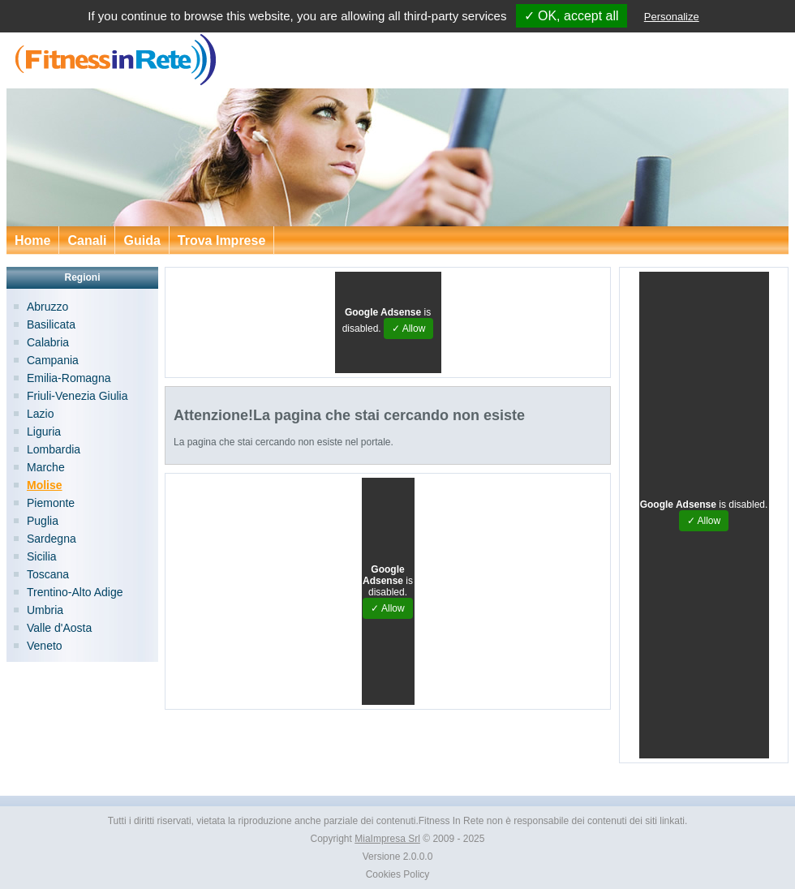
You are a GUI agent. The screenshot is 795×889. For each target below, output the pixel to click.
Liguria (44, 431)
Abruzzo (47, 306)
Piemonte (51, 502)
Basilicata (51, 324)
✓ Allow (408, 328)
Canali (86, 240)
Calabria (48, 342)
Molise (44, 485)
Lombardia (53, 449)
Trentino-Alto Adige (75, 592)
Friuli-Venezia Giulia (77, 395)
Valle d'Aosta (59, 627)
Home (32, 240)
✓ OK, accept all (571, 16)
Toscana (48, 574)
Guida (141, 240)
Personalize (671, 17)
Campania (53, 360)
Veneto (44, 645)
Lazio (40, 413)
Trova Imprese (222, 240)
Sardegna (51, 538)
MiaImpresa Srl (387, 838)
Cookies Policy (398, 874)
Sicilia (42, 556)
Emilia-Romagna (68, 377)
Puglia (42, 520)
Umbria (45, 609)
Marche (46, 467)
